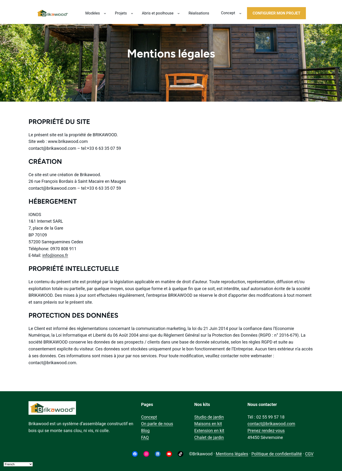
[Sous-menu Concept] (240, 13)
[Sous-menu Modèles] (105, 13)
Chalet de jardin (209, 437)
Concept (149, 416)
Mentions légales (232, 453)
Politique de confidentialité (277, 453)
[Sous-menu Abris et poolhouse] (178, 13)
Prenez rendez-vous (266, 430)
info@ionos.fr (55, 255)
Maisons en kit (208, 423)
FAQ (145, 437)
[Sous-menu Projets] (132, 13)
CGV (309, 453)
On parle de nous (157, 423)
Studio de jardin (209, 416)
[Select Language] (18, 464)
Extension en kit (209, 430)
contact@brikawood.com (271, 423)
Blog (145, 430)
